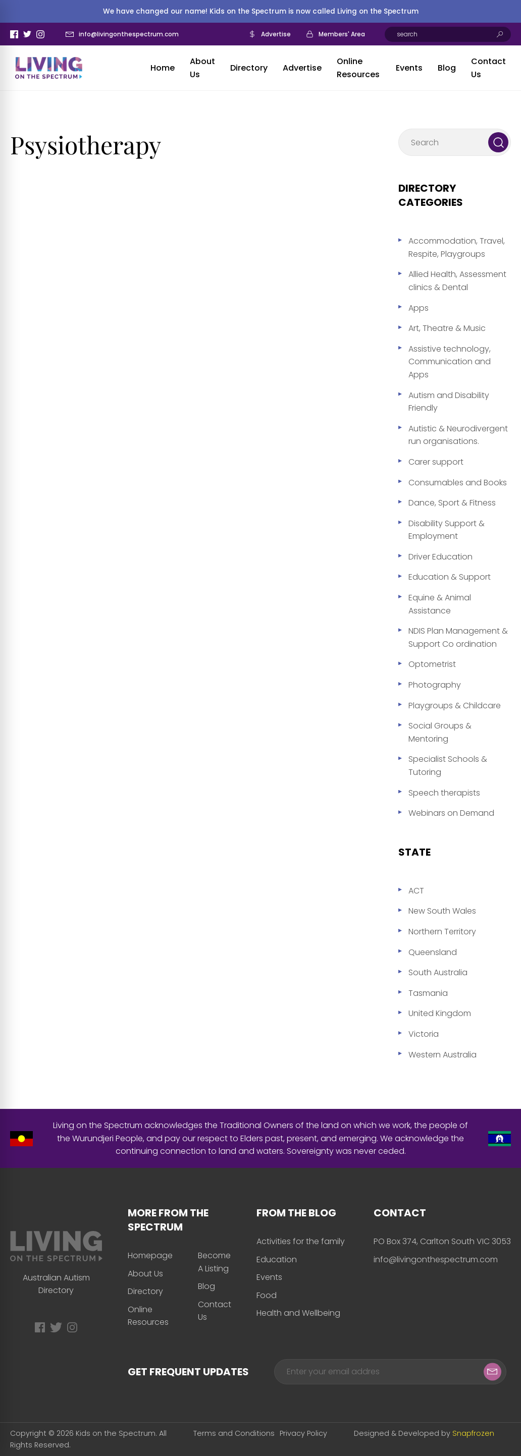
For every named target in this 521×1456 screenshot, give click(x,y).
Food (266, 1295)
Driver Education (440, 557)
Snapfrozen (473, 1433)
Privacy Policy (303, 1433)
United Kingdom (439, 1013)
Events (409, 68)
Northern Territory (442, 931)
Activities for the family (300, 1241)
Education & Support (449, 577)
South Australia (437, 972)
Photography (434, 685)
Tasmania (428, 993)
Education (276, 1259)
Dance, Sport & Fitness (452, 503)
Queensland (432, 952)
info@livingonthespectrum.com (129, 34)
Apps (418, 308)
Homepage (150, 1255)
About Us (145, 1273)
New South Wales (442, 911)
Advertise (276, 34)
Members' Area (342, 34)
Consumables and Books (457, 482)
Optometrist (432, 664)
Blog (447, 68)
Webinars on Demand (451, 813)
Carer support (435, 462)
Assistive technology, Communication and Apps (449, 361)
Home (162, 68)
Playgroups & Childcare (454, 705)
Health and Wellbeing (298, 1313)
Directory (249, 68)
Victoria (423, 1034)
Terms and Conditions (234, 1433)
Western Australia (442, 1054)
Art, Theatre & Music (447, 328)
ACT (416, 891)
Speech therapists (444, 793)
